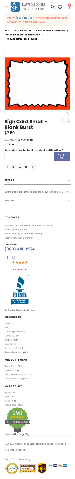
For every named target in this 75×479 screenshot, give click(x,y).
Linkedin (20, 257)
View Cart (9, 396)
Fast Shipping (11, 370)
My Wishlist (10, 400)
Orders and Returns (14, 404)
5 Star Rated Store (13, 366)
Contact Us (10, 344)
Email (26, 167)
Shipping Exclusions (14, 331)
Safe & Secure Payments (17, 378)
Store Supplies (23, 31)
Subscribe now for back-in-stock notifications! (33, 150)
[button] (67, 113)
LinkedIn (19, 167)
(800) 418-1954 (25, 17)
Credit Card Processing (17, 459)
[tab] (37, 180)
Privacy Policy (11, 339)
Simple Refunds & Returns (17, 374)
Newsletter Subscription (16, 352)
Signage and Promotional (50, 31)
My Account (10, 392)
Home (7, 30)
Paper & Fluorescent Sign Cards (22, 35)
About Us (9, 323)
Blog (6, 327)
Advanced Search (14, 348)
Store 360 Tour (11, 335)
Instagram (13, 257)
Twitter (13, 167)
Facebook (7, 167)
